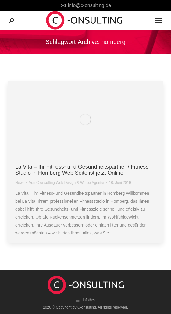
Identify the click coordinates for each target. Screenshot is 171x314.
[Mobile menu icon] (158, 20)
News (19, 182)
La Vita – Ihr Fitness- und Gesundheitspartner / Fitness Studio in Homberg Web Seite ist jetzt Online (81, 170)
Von (67, 182)
